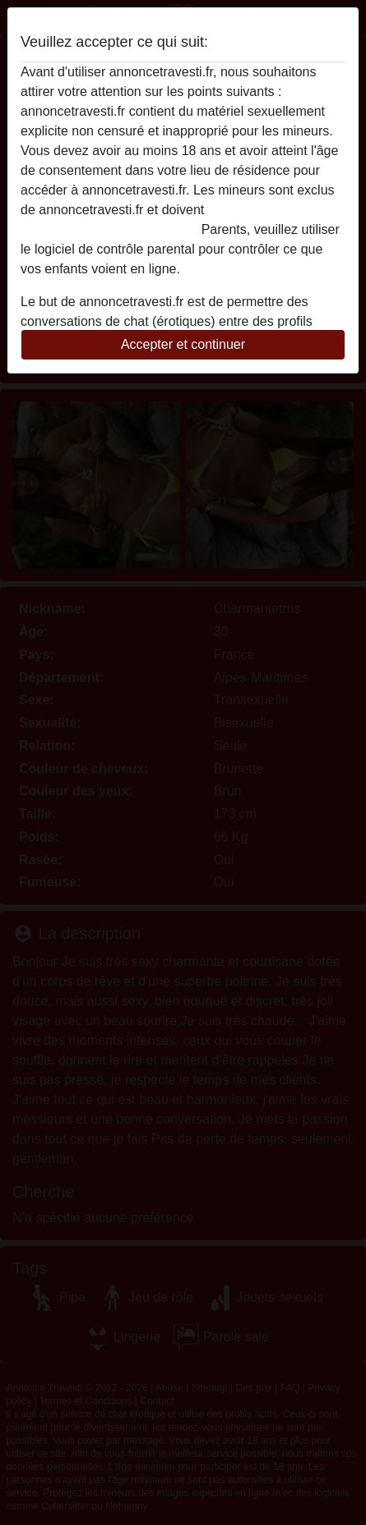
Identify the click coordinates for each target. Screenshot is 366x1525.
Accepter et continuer (183, 344)
